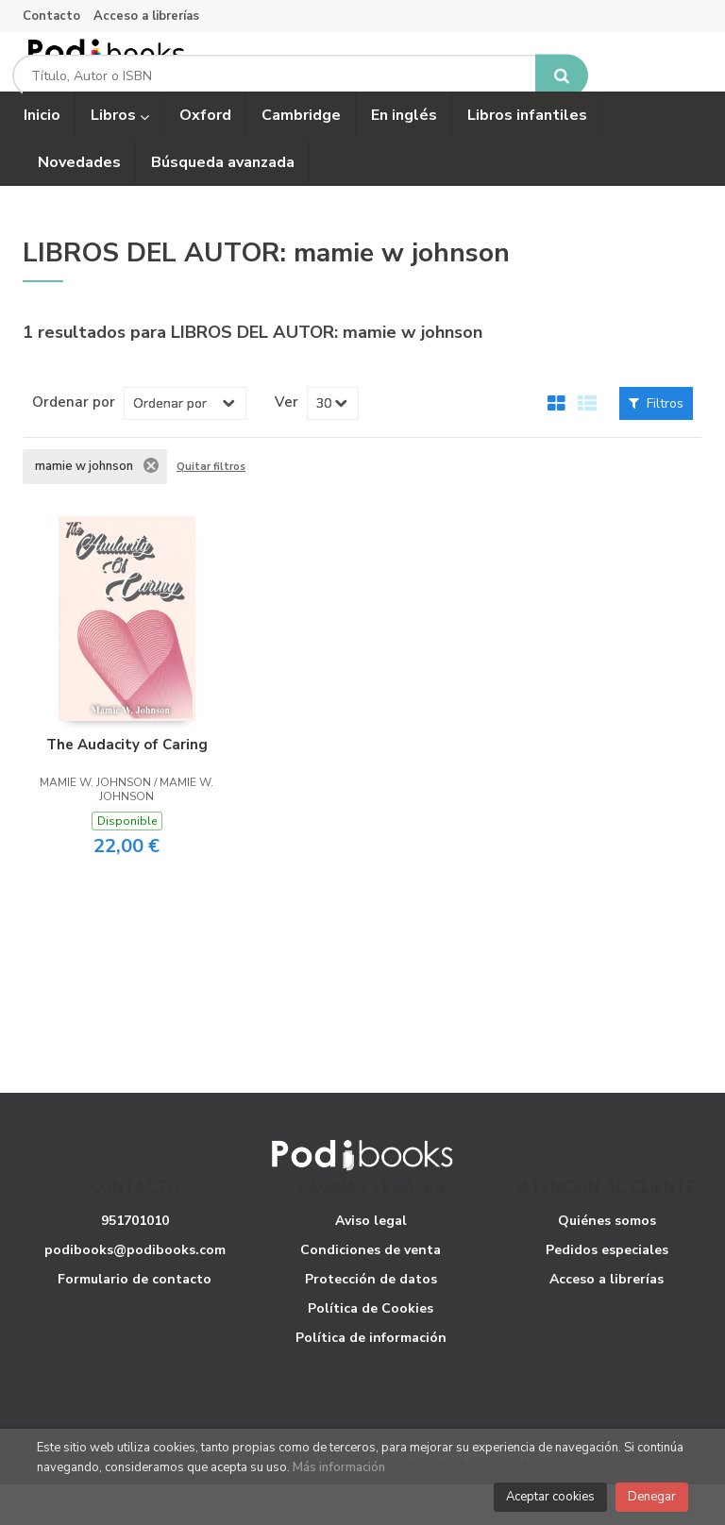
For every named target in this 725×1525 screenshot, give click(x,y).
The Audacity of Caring (127, 784)
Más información (339, 1467)
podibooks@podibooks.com (135, 1290)
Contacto (51, 16)
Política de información (371, 1377)
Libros (120, 155)
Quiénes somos (607, 1260)
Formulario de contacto (134, 1319)
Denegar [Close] (652, 1496)
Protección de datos (371, 1319)
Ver (286, 441)
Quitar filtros (211, 506)
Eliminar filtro (151, 505)
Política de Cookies (370, 1348)
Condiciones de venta (370, 1290)
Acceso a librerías (146, 16)
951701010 (135, 1260)
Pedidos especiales (607, 1290)
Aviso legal (371, 1260)
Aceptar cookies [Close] (550, 1496)
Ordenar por (73, 441)
